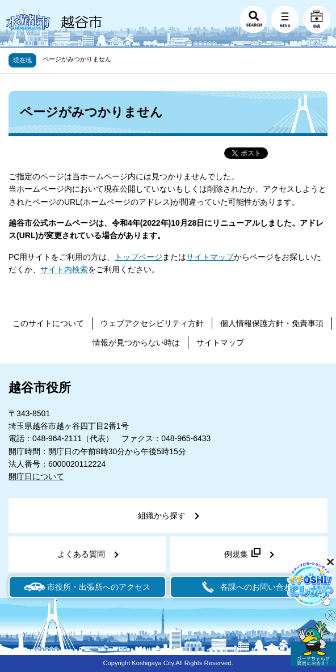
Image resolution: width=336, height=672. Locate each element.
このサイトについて (48, 323)
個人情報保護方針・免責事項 (272, 323)
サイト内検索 (64, 269)
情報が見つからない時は (136, 342)
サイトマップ (210, 256)
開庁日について (36, 476)
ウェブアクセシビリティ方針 (152, 323)
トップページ (138, 256)
